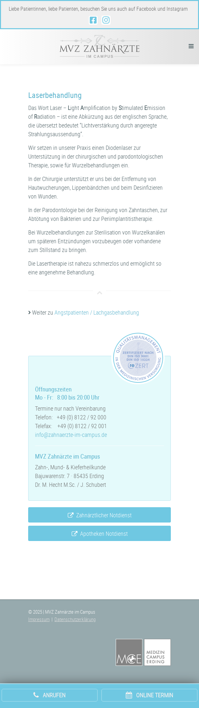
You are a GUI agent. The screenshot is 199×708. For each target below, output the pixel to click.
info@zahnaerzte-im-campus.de (71, 434)
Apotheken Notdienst (100, 534)
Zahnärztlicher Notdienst (100, 515)
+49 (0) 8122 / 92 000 (81, 417)
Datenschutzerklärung (75, 619)
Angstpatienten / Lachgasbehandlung (96, 312)
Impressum (39, 619)
